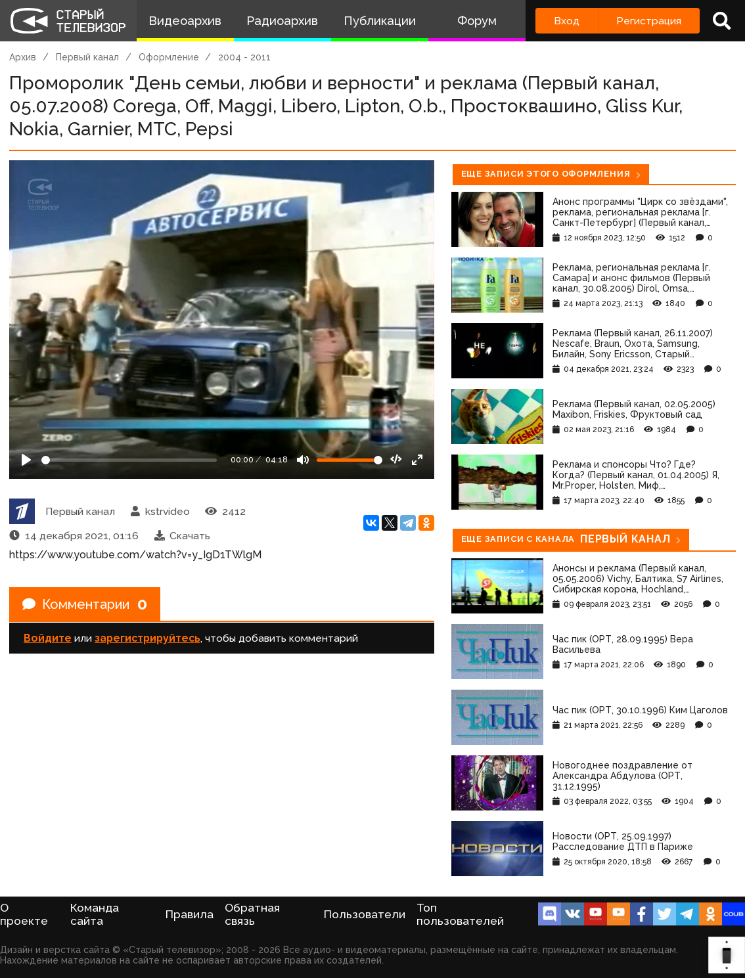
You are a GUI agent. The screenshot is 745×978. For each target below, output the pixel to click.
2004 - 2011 (244, 57)
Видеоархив (184, 21)
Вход (566, 20)
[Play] (26, 459)
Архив (22, 57)
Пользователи (364, 914)
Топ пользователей (460, 914)
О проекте (24, 914)
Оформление (169, 57)
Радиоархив (282, 21)
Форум (477, 21)
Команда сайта (94, 914)
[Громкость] (349, 460)
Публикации (380, 21)
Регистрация (648, 20)
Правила (190, 914)
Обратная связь (252, 914)
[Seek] (129, 460)
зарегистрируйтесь (147, 638)
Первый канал (87, 57)
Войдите (48, 638)
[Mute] (302, 459)
